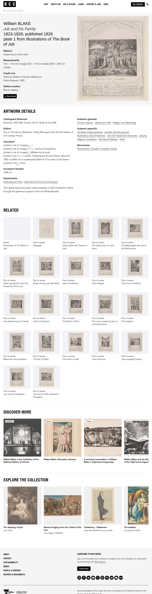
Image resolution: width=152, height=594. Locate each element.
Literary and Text (103, 123)
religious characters (87, 139)
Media (6, 567)
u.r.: (29, 145)
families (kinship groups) (117, 132)
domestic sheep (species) (90, 132)
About (6, 554)
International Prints (12, 182)
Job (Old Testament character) (122, 136)
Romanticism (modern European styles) (97, 149)
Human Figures (85, 123)
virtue (122, 139)
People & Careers (12, 571)
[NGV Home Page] (9, 4)
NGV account (100, 562)
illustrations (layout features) (91, 136)
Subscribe (83, 569)
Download (10, 96)
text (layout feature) (108, 139)
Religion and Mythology (124, 123)
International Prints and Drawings (41, 182)
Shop (106, 4)
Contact (7, 558)
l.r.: (28, 152)
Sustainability (10, 562)
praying (143, 136)
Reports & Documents (14, 575)
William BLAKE (17, 23)
